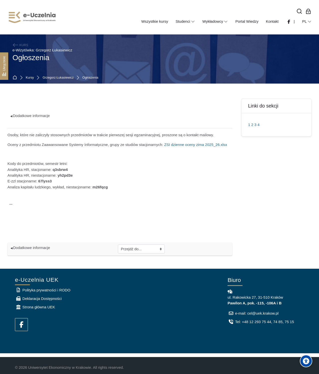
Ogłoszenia (90, 77)
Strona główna (15, 77)
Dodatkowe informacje (30, 116)
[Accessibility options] (306, 361)
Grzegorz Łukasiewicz (58, 77)
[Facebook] (21, 324)
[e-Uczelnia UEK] (32, 17)
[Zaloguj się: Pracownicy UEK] (308, 11)
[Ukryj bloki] (4, 66)
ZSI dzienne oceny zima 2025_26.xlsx (195, 144)
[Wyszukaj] (299, 11)
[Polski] (307, 21)
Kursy (30, 77)
